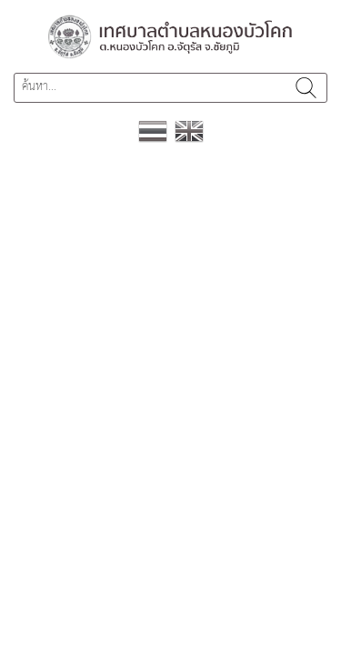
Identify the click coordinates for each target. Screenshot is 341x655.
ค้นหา (306, 88)
